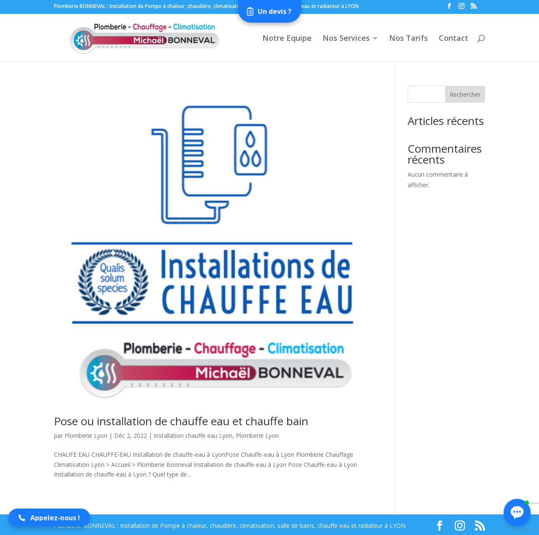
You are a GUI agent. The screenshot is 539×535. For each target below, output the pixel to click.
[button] (49, 518)
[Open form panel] (269, 11)
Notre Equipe (287, 39)
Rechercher (465, 94)
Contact (453, 39)
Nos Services (346, 39)
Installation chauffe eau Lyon (193, 436)
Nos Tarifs (408, 39)
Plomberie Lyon (85, 436)
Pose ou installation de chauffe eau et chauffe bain (181, 421)
